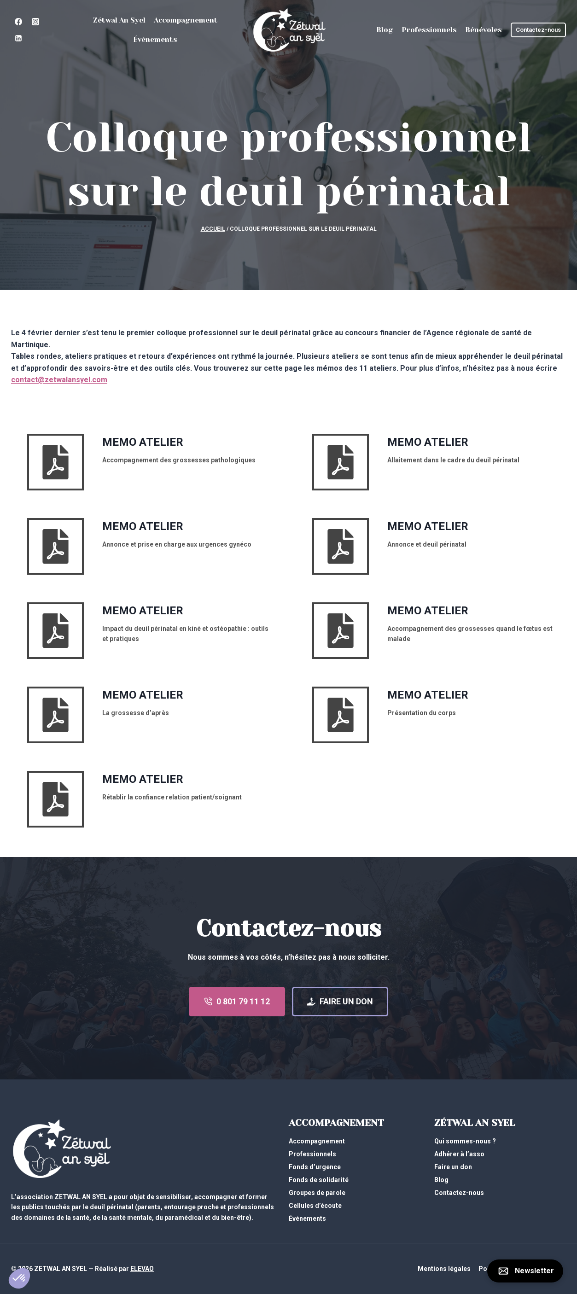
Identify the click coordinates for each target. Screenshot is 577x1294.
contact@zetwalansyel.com (59, 379)
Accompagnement (186, 20)
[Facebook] (18, 21)
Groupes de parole (317, 1192)
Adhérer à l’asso (459, 1154)
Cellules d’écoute (315, 1205)
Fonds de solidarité (319, 1179)
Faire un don (453, 1167)
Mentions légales (444, 1268)
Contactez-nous (538, 29)
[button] (19, 1278)
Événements (155, 39)
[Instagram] (35, 21)
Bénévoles (483, 30)
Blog (384, 30)
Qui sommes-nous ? (465, 1141)
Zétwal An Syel (119, 20)
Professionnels (429, 30)
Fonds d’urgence (315, 1167)
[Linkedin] (18, 38)
